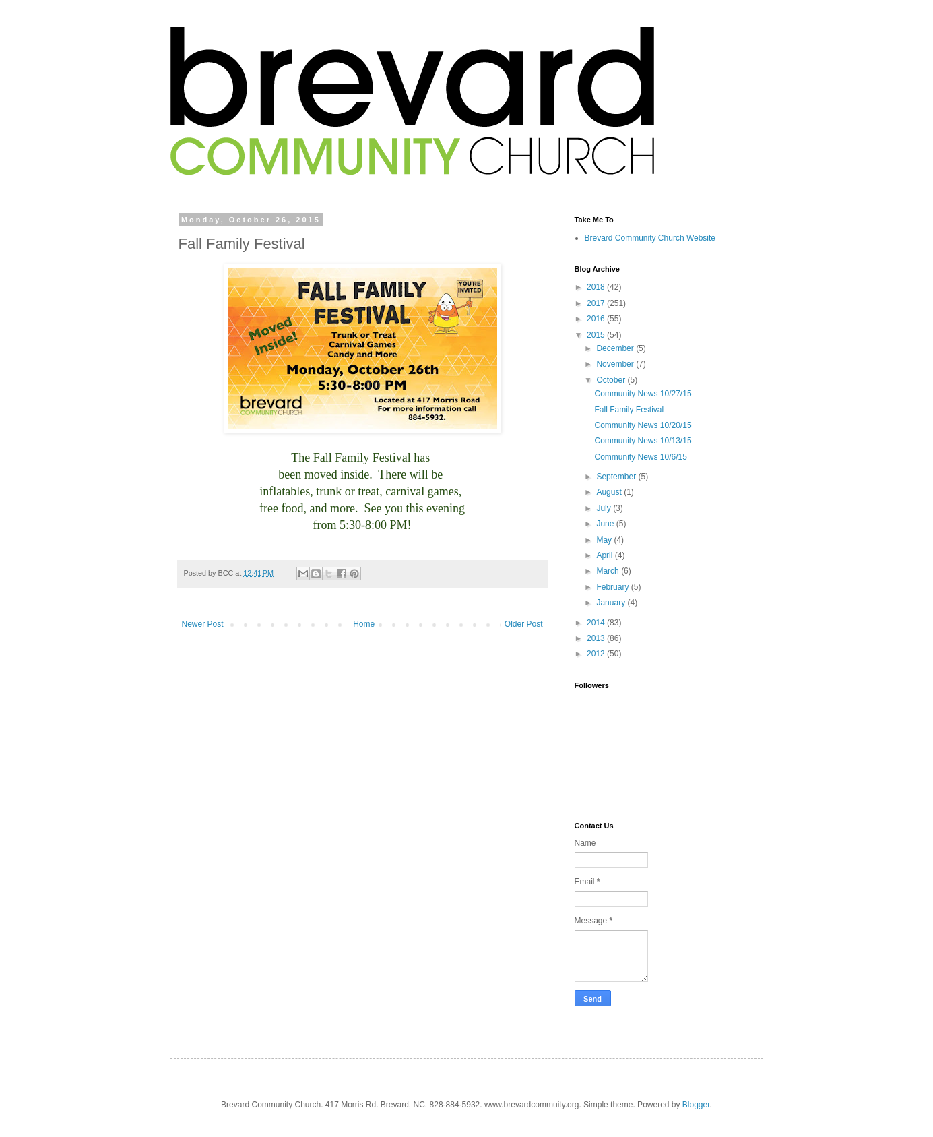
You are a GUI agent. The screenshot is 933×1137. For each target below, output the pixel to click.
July (604, 508)
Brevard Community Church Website (650, 238)
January (611, 602)
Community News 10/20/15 (642, 425)
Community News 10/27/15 (642, 393)
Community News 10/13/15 (642, 440)
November (616, 364)
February (613, 587)
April (605, 555)
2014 (597, 622)
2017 (597, 303)
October (611, 380)
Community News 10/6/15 (640, 457)
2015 (597, 335)
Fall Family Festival (629, 409)
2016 (597, 319)
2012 (597, 653)
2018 (597, 287)
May (605, 540)
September (617, 476)
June (606, 523)
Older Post (524, 624)
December (616, 348)
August (610, 492)
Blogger (696, 1104)
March (608, 571)
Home (364, 624)
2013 (597, 638)
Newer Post (203, 624)
